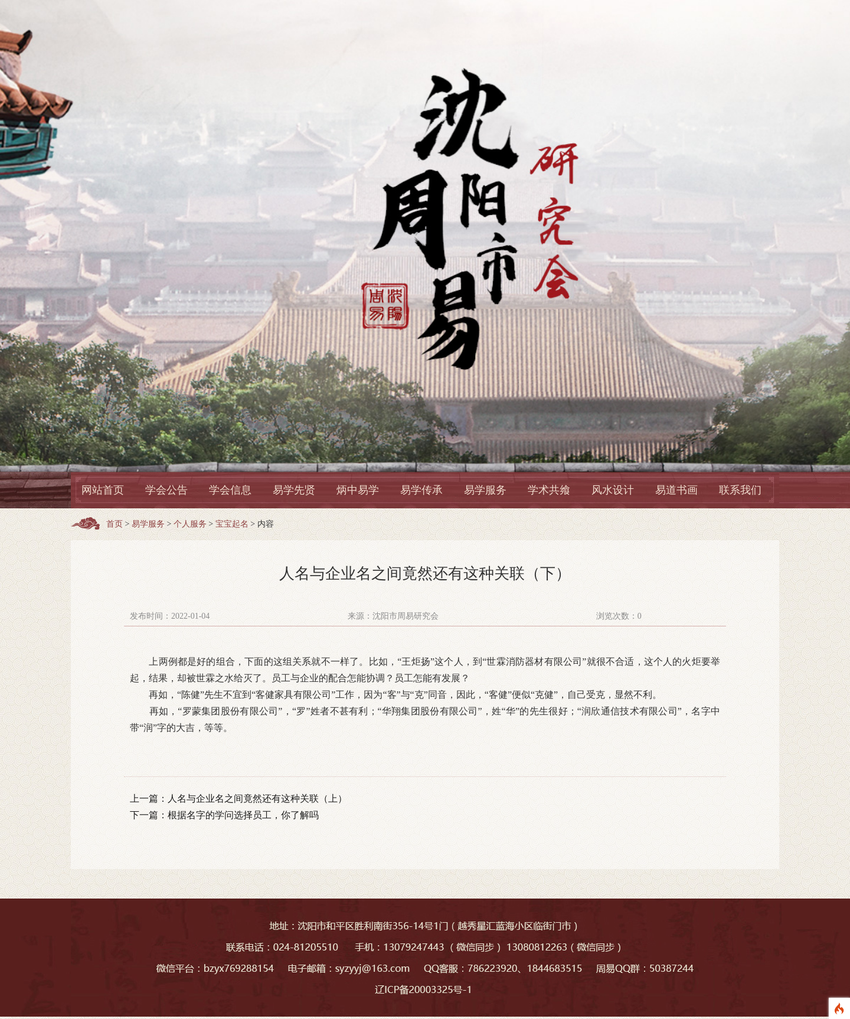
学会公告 (166, 490)
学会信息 (230, 490)
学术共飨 (549, 490)
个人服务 (190, 524)
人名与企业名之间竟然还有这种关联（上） (257, 798)
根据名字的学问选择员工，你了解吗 (243, 815)
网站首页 (102, 490)
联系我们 (740, 490)
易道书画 (676, 490)
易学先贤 (294, 490)
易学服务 (485, 490)
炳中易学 (357, 490)
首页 (114, 524)
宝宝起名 (232, 524)
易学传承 (421, 490)
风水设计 (612, 490)
